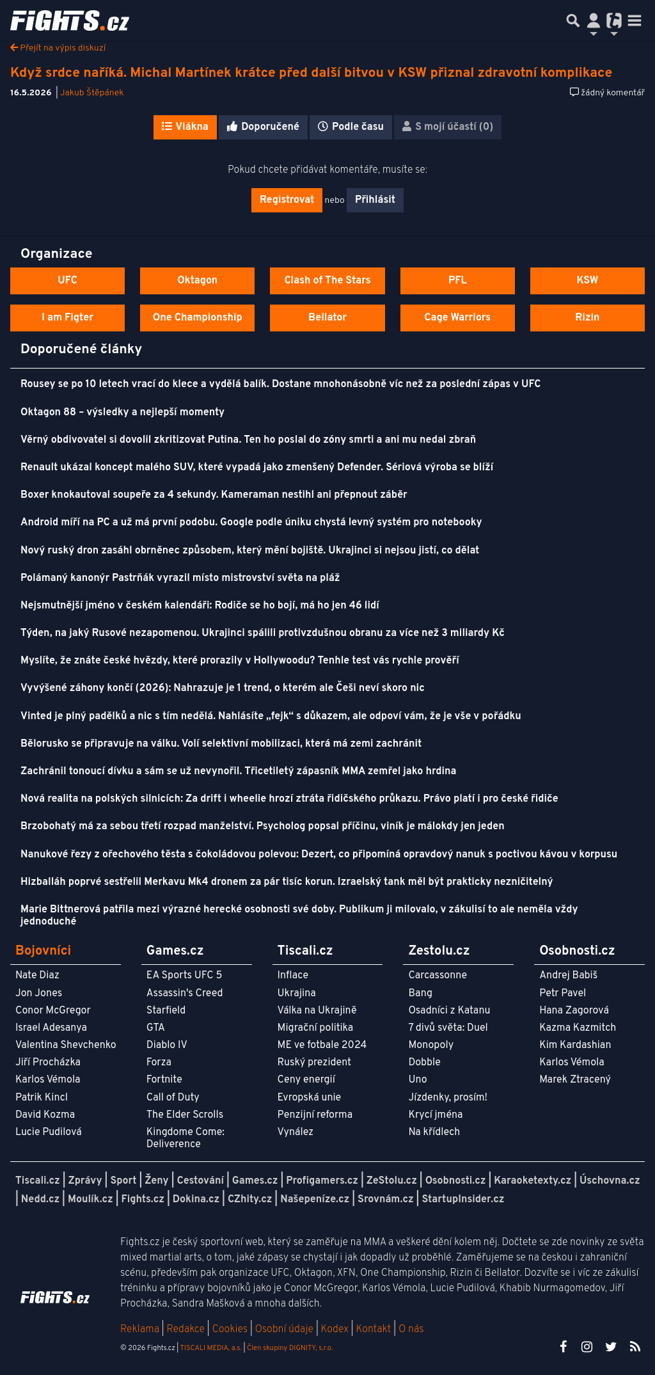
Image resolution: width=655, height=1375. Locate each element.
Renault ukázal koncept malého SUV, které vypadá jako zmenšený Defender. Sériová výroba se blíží (256, 467)
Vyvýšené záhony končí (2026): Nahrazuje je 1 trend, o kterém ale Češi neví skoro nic (222, 688)
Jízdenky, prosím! (447, 1098)
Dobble (424, 1062)
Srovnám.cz (386, 1199)
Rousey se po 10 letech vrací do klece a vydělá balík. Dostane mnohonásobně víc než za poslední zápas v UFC (280, 384)
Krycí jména (435, 1115)
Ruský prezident (314, 1062)
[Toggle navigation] (634, 20)
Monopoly (431, 1045)
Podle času (351, 127)
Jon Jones (38, 993)
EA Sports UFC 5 (184, 975)
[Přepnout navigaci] (593, 20)
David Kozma (45, 1115)
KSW (587, 280)
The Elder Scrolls (184, 1115)
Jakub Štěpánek (92, 93)
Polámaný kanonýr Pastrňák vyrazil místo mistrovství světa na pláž (180, 578)
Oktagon (197, 280)
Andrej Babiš (568, 975)
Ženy (156, 1181)
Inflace (293, 975)
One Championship (197, 318)
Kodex (336, 1329)
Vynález (296, 1132)
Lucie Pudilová (48, 1132)
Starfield (165, 1011)
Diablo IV (166, 1045)
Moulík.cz (90, 1199)
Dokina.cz (196, 1199)
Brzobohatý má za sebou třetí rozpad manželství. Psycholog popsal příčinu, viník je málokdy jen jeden (262, 826)
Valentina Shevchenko (65, 1045)
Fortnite (164, 1080)
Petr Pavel (562, 993)
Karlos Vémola (48, 1080)
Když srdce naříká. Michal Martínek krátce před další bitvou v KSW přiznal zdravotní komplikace (311, 73)
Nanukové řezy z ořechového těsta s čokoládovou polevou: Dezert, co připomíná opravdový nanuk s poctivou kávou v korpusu (318, 854)
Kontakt (374, 1329)
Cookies (230, 1329)
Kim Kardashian (575, 1045)
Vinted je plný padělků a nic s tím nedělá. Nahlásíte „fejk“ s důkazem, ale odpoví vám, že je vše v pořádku (270, 716)
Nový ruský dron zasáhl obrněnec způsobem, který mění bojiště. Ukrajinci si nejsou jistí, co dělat (249, 550)
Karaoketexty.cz (532, 1181)
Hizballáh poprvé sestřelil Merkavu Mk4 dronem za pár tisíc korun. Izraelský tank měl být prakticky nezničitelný (286, 882)
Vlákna (185, 127)
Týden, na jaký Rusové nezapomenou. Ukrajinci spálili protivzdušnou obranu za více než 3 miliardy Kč (262, 633)
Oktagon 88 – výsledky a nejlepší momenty (122, 412)
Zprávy (85, 1181)
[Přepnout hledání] (573, 20)
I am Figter (67, 318)
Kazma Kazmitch (577, 1028)
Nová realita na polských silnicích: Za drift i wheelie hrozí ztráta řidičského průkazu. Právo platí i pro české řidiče (289, 799)
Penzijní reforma (315, 1115)
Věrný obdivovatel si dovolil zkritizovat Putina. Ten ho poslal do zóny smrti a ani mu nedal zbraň (248, 440)
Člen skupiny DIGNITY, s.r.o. (290, 1348)
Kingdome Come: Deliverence (185, 1138)
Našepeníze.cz (314, 1199)
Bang (420, 993)
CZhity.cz (250, 1199)
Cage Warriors (457, 318)
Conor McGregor (53, 1011)
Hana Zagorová (574, 1011)
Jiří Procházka (48, 1062)
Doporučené (263, 127)
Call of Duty (173, 1098)
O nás (411, 1329)
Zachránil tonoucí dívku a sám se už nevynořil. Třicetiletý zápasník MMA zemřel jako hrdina (238, 771)
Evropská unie (310, 1098)
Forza (158, 1062)
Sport (123, 1181)
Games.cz (255, 1181)
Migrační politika (315, 1028)
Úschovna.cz (610, 1181)
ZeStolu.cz (392, 1181)
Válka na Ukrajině (317, 1011)
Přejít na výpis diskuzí (58, 48)
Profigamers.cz (322, 1181)
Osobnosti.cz (455, 1181)
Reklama (139, 1329)
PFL (457, 280)
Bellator (327, 318)
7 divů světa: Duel (447, 1028)
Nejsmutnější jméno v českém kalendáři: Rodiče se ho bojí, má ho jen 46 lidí (199, 606)
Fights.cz (143, 1199)
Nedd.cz (40, 1199)
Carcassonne (437, 975)
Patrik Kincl (41, 1098)
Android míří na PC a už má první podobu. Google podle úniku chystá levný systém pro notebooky (251, 522)
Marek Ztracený (575, 1080)
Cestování (200, 1181)
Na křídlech (434, 1132)
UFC (67, 280)
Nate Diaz (37, 975)
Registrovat (287, 200)
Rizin (587, 318)
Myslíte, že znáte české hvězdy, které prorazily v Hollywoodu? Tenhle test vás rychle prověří (239, 661)
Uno (417, 1080)
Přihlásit (375, 200)
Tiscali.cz (37, 1181)
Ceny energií (306, 1080)
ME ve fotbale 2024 (322, 1045)
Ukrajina (297, 993)
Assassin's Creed (184, 993)
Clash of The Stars (327, 280)
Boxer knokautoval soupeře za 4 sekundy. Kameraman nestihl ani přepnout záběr (213, 495)
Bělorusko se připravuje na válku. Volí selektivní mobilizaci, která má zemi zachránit (221, 744)
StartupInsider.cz (463, 1199)
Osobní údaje (284, 1329)
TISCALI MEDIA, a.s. (210, 1348)
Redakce (185, 1329)
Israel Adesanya (51, 1028)
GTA (155, 1028)
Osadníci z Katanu (449, 1011)
